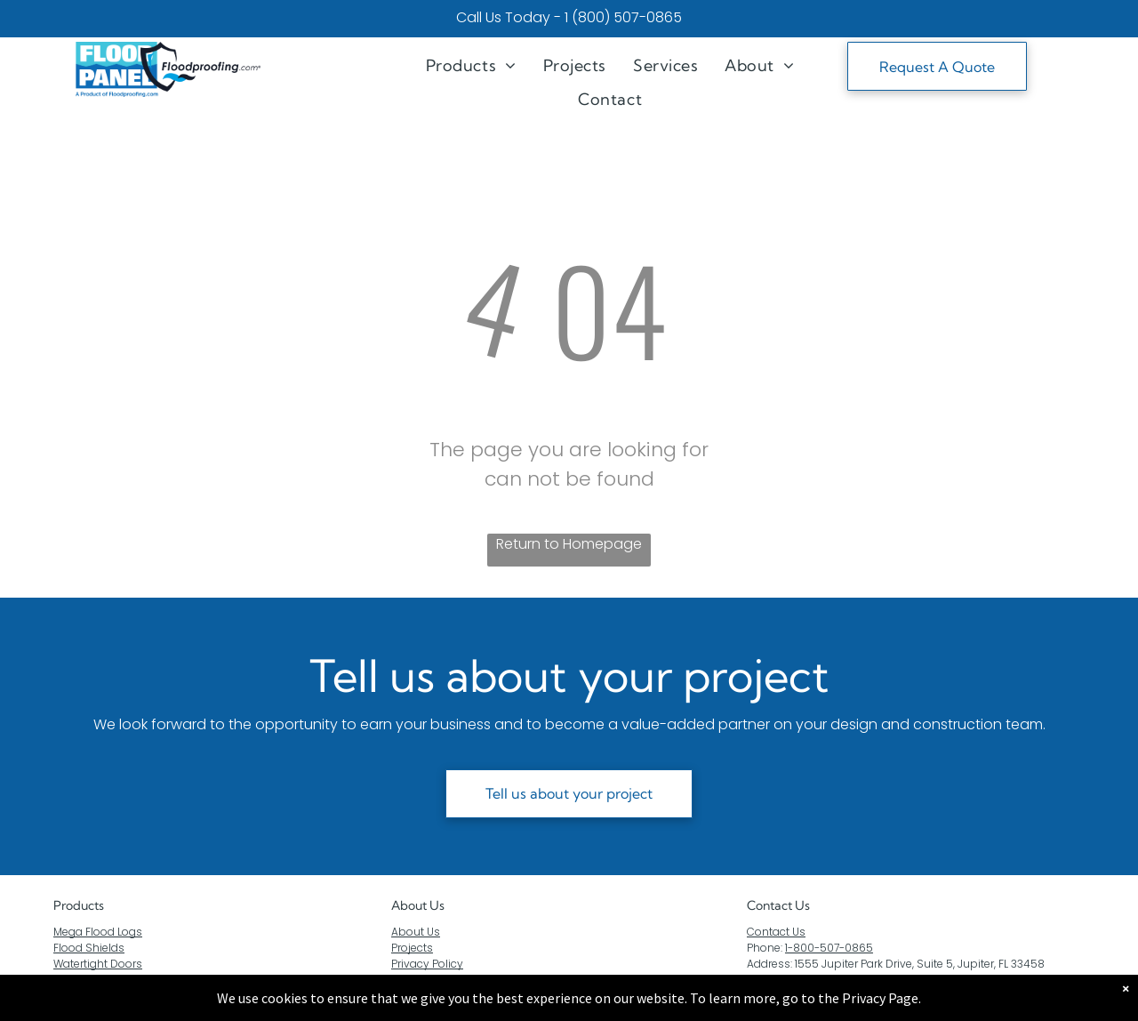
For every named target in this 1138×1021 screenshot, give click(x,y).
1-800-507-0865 (829, 947)
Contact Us (776, 931)
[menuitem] (471, 65)
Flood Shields (88, 947)
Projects (412, 947)
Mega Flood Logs (97, 931)
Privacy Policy (427, 963)
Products (78, 905)
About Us (418, 905)
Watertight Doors (97, 963)
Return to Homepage (569, 544)
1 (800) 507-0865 (623, 17)
